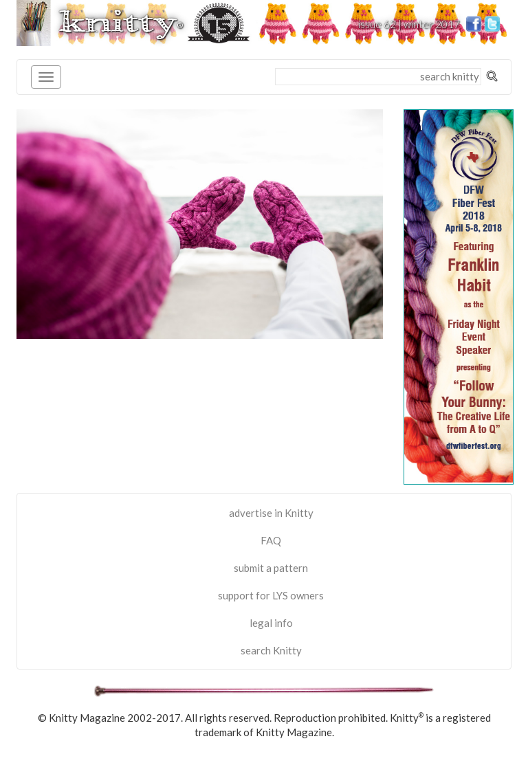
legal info (271, 623)
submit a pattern (271, 568)
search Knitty (271, 650)
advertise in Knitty (271, 513)
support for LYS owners (271, 595)
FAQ (271, 540)
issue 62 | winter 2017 (409, 24)
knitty (121, 21)
